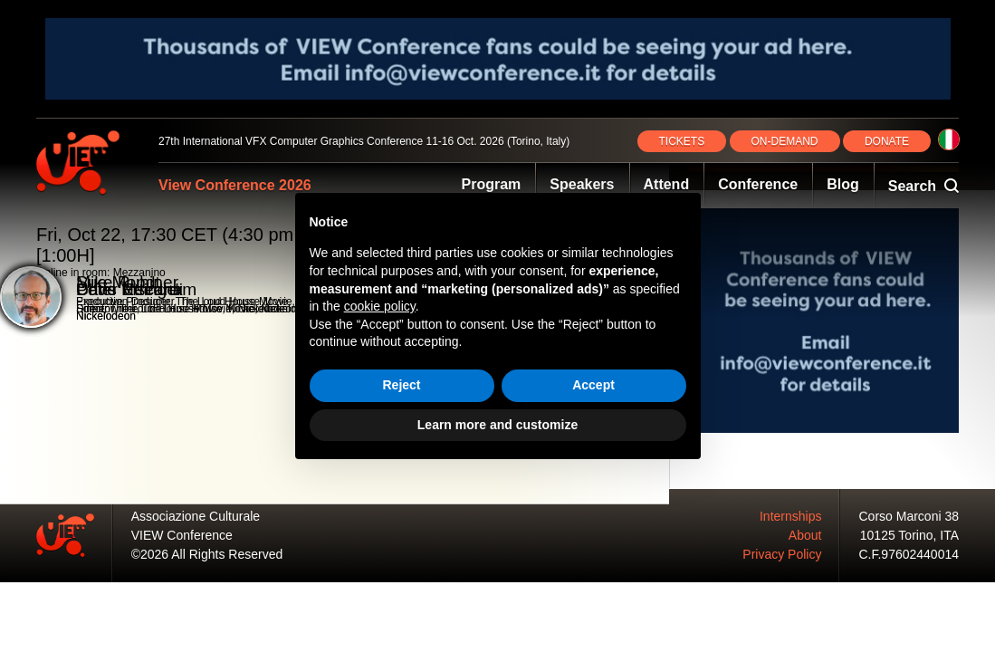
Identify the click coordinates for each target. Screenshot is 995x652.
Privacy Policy (781, 554)
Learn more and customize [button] (497, 424)
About (805, 535)
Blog (843, 184)
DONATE (887, 141)
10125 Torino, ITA (909, 535)
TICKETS (682, 141)
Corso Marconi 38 (909, 516)
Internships (790, 516)
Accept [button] (593, 385)
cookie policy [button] (380, 306)
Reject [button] (401, 385)
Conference (758, 184)
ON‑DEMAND (784, 141)
